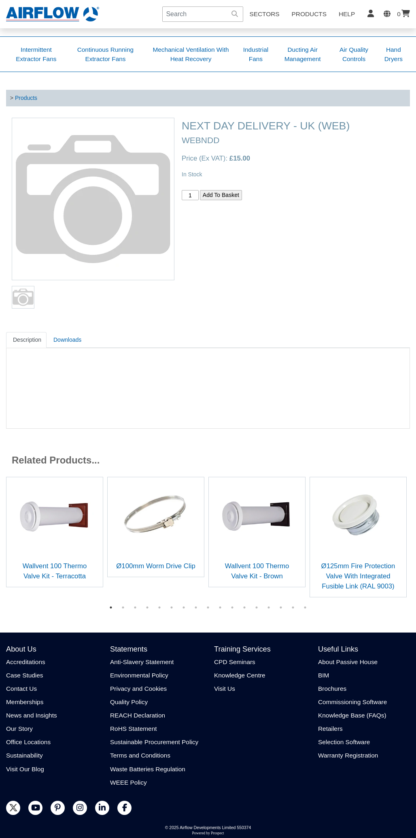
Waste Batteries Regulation (147, 769)
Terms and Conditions (140, 755)
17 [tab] (305, 607)
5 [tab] (159, 607)
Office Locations (28, 742)
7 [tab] (184, 607)
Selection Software (344, 742)
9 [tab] (208, 607)
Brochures (332, 688)
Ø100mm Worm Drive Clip (155, 566)
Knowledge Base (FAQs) (352, 715)
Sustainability (24, 755)
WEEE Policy (128, 782)
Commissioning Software (352, 701)
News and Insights (31, 715)
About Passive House (348, 661)
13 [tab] (257, 607)
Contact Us (21, 688)
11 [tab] (232, 607)
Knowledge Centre (239, 675)
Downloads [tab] (67, 339)
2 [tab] (123, 607)
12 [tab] (244, 607)
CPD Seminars (234, 661)
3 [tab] (135, 607)
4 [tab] (147, 607)
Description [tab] (27, 339)
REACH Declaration (137, 715)
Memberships (24, 701)
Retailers (330, 728)
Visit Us (224, 688)
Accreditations (25, 661)
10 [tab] (220, 607)
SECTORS (264, 14)
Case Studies (24, 675)
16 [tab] (293, 607)
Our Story (19, 728)
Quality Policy (129, 701)
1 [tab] (111, 607)
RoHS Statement (133, 728)
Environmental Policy (139, 675)
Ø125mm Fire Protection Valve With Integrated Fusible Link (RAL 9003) (358, 576)
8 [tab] (196, 607)
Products (309, 14)
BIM (323, 675)
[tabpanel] (54, 532)
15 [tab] (281, 607)
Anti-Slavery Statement (142, 661)
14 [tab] (269, 607)
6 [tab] (172, 607)
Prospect (217, 833)
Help (347, 14)
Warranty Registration (348, 755)
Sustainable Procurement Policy (154, 742)
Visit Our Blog (25, 769)
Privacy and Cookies (138, 688)
